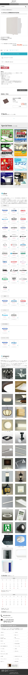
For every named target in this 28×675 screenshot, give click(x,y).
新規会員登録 (16, 661)
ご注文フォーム (3, 651)
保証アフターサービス (17, 638)
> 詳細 (19, 106)
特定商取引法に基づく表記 (18, 656)
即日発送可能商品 (17, 643)
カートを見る (2, 648)
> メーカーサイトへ (4, 214)
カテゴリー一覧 (3, 643)
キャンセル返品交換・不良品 (3, 638)
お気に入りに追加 (13, 50)
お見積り (16, 648)
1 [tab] (14, 118)
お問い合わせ (16, 651)
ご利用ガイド (2, 632)
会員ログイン (2, 661)
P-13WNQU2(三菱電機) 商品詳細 (7, 9)
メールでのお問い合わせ (9, 625)
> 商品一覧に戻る (22, 90)
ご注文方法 (16, 632)
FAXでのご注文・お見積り (4, 653)
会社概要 (2, 656)
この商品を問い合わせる (8, 61)
